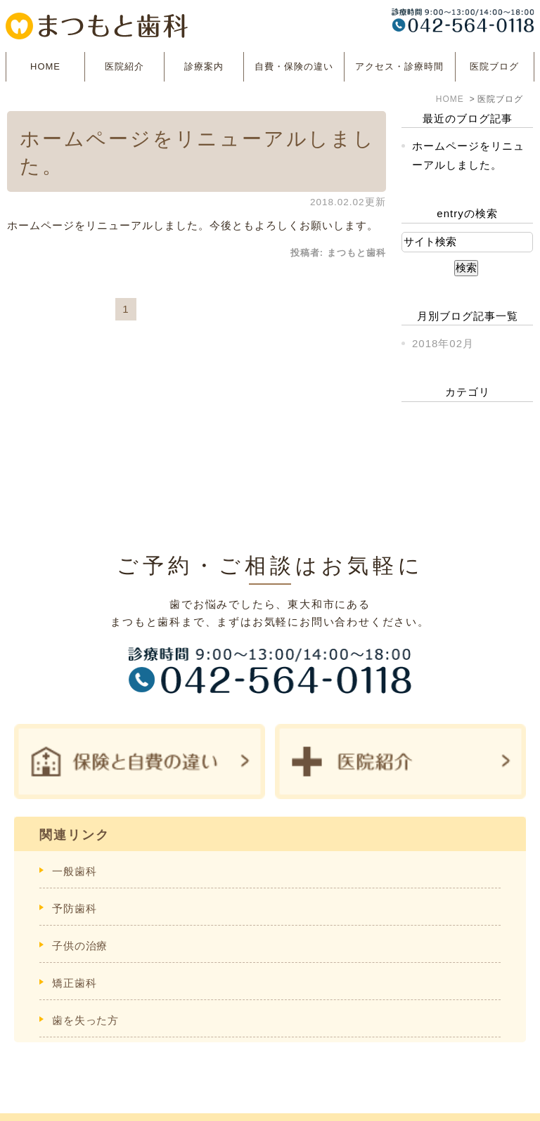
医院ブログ (494, 66)
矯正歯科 (74, 983)
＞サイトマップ (56, 1101)
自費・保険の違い (294, 66)
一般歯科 (74, 871)
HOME (45, 66)
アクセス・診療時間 (399, 66)
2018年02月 (443, 343)
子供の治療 (80, 946)
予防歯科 (74, 908)
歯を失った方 (85, 1020)
